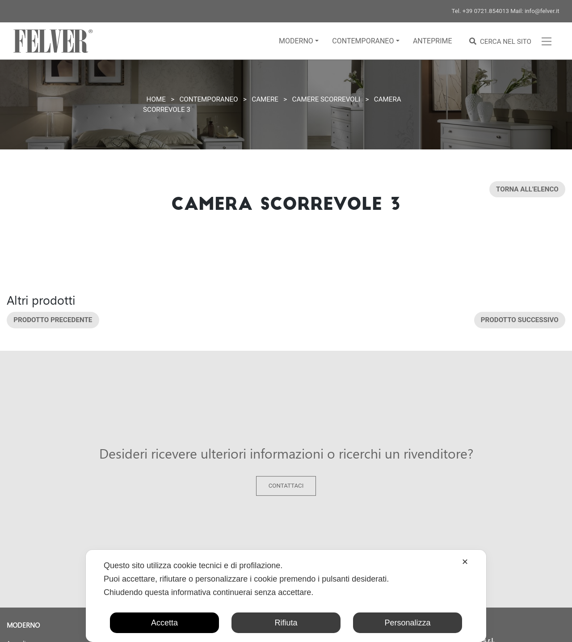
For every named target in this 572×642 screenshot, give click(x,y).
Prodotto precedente (52, 320)
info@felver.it (542, 11)
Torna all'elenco (527, 189)
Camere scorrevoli (326, 99)
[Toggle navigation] (547, 41)
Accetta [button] (164, 622)
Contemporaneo (363, 41)
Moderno (296, 41)
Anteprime (432, 41)
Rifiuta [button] (285, 622)
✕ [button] (465, 561)
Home (156, 99)
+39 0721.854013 (486, 11)
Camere (265, 99)
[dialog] (286, 596)
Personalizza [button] (407, 622)
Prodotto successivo (520, 320)
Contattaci (286, 486)
